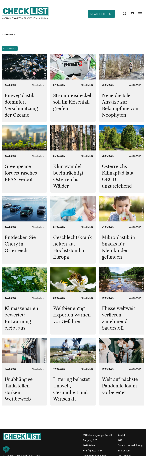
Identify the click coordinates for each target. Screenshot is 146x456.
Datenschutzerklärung (130, 445)
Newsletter (99, 14)
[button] (6, 449)
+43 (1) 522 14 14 (93, 450)
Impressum (123, 450)
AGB (119, 440)
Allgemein (9, 48)
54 (32, 416)
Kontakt (121, 435)
